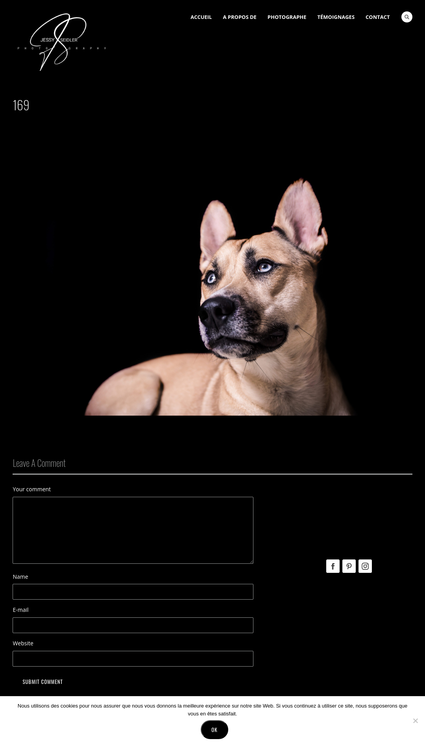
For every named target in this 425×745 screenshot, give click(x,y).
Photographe (287, 16)
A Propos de (239, 16)
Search (406, 16)
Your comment (32, 489)
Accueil (201, 16)
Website (23, 643)
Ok (214, 730)
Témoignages (336, 16)
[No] (415, 721)
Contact (378, 16)
